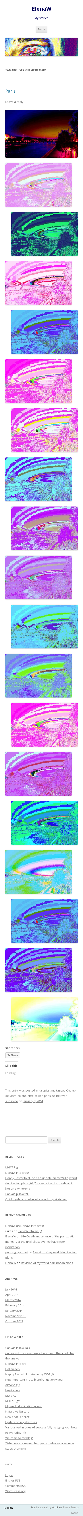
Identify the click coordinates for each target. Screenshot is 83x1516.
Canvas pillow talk (17, 1194)
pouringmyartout (16, 1252)
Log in (9, 1475)
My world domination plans (23, 1406)
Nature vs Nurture (17, 1411)
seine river (59, 1096)
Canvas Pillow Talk (17, 1348)
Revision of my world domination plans (47, 1263)
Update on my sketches (21, 1422)
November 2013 (15, 1316)
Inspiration (12, 1390)
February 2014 (14, 1305)
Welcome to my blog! (19, 1438)
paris (47, 1096)
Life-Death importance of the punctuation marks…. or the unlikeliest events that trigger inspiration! (40, 1241)
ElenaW (41, 8)
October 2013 (14, 1321)
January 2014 (14, 1311)
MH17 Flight (12, 1167)
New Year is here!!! (17, 1417)
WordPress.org (15, 1491)
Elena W (10, 1236)
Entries (13, 1480)
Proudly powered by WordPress (46, 1507)
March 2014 (13, 1300)
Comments (15, 1486)
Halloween (12, 1369)
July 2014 (11, 1289)
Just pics (44, 1090)
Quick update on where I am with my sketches (36, 1199)
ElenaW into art (15, 1364)
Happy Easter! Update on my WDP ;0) (29, 1374)
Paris (10, 91)
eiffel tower (35, 1096)
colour (22, 1096)
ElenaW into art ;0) (17, 1173)
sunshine (11, 1101)
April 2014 (11, 1295)
